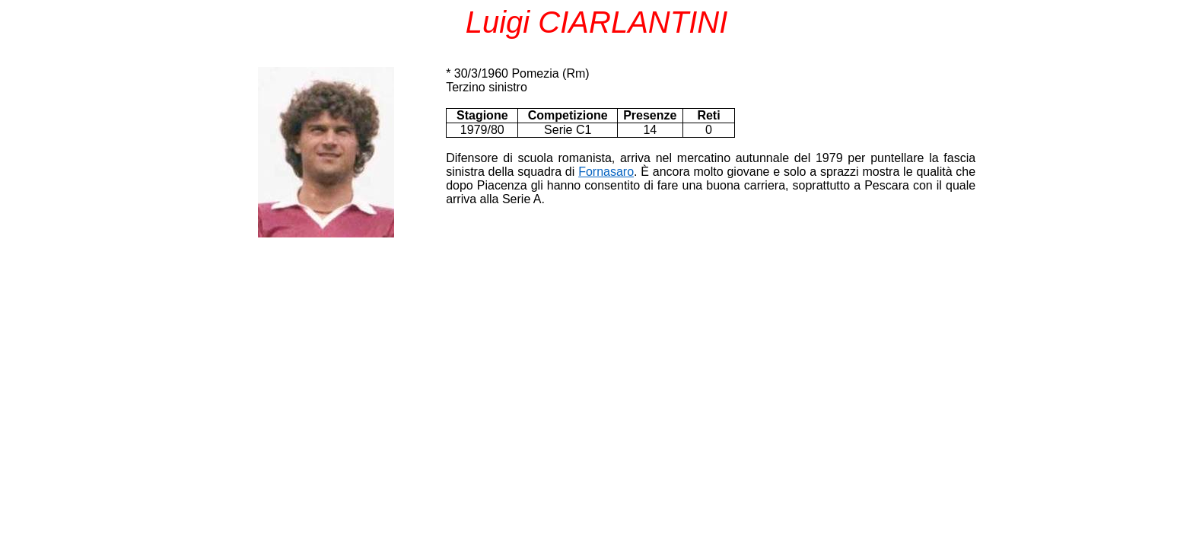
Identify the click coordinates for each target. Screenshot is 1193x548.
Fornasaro (606, 171)
